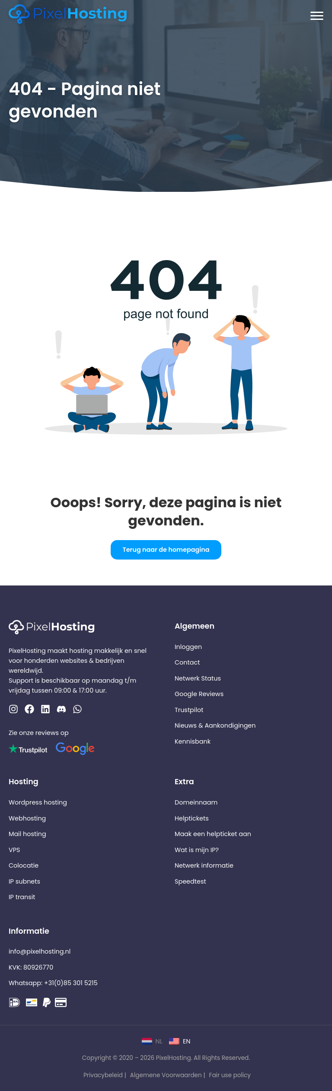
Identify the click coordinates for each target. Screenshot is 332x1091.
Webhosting (27, 818)
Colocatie (23, 865)
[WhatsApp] (61, 710)
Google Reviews (199, 694)
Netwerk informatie (204, 865)
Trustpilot (189, 710)
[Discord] (77, 710)
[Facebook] (29, 710)
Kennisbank (193, 741)
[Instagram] (13, 710)
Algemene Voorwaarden (166, 1075)
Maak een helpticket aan (213, 834)
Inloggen (188, 647)
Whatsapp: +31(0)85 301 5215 (53, 983)
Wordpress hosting (38, 802)
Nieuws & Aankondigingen (215, 725)
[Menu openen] (316, 16)
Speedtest (190, 881)
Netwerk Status (198, 678)
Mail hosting (27, 834)
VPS (14, 850)
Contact (187, 662)
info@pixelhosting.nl (39, 951)
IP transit (22, 897)
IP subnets (24, 881)
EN (180, 1041)
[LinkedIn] (45, 710)
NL (152, 1041)
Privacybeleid (103, 1075)
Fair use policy (230, 1075)
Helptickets (192, 818)
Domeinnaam (196, 802)
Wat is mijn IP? (197, 850)
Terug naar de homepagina (165, 549)
